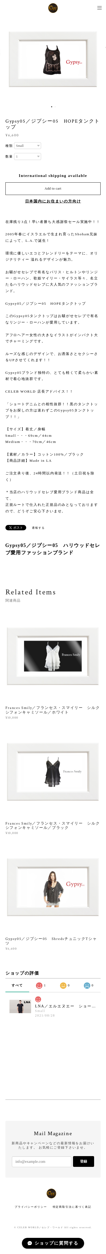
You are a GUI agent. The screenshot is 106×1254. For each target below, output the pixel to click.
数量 (9, 156)
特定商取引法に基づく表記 (72, 1206)
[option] (53, 59)
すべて (17, 985)
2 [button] (55, 106)
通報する (38, 527)
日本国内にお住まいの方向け (53, 201)
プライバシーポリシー (31, 1206)
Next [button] (98, 59)
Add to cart (53, 188)
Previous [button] (8, 59)
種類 (9, 146)
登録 (83, 1161)
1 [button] (51, 106)
